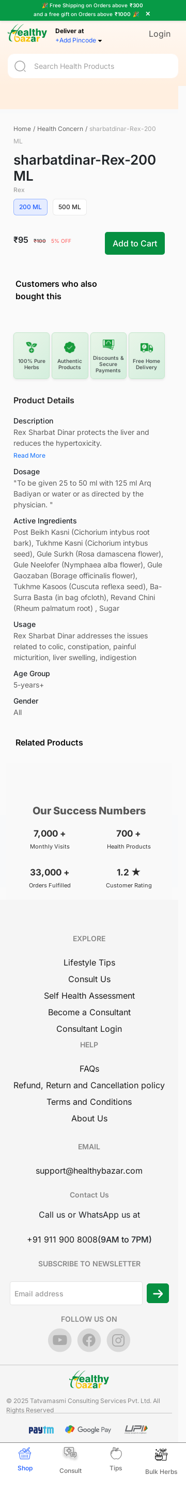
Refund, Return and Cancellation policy (89, 1085)
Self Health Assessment (89, 995)
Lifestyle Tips (89, 962)
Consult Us (89, 979)
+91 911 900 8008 (62, 1239)
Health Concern (60, 129)
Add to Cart (135, 243)
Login (160, 33)
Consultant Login (89, 1029)
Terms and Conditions (89, 1102)
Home (22, 129)
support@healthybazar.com (89, 1170)
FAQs (89, 1068)
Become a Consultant (89, 1012)
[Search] (93, 65)
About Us (89, 1118)
